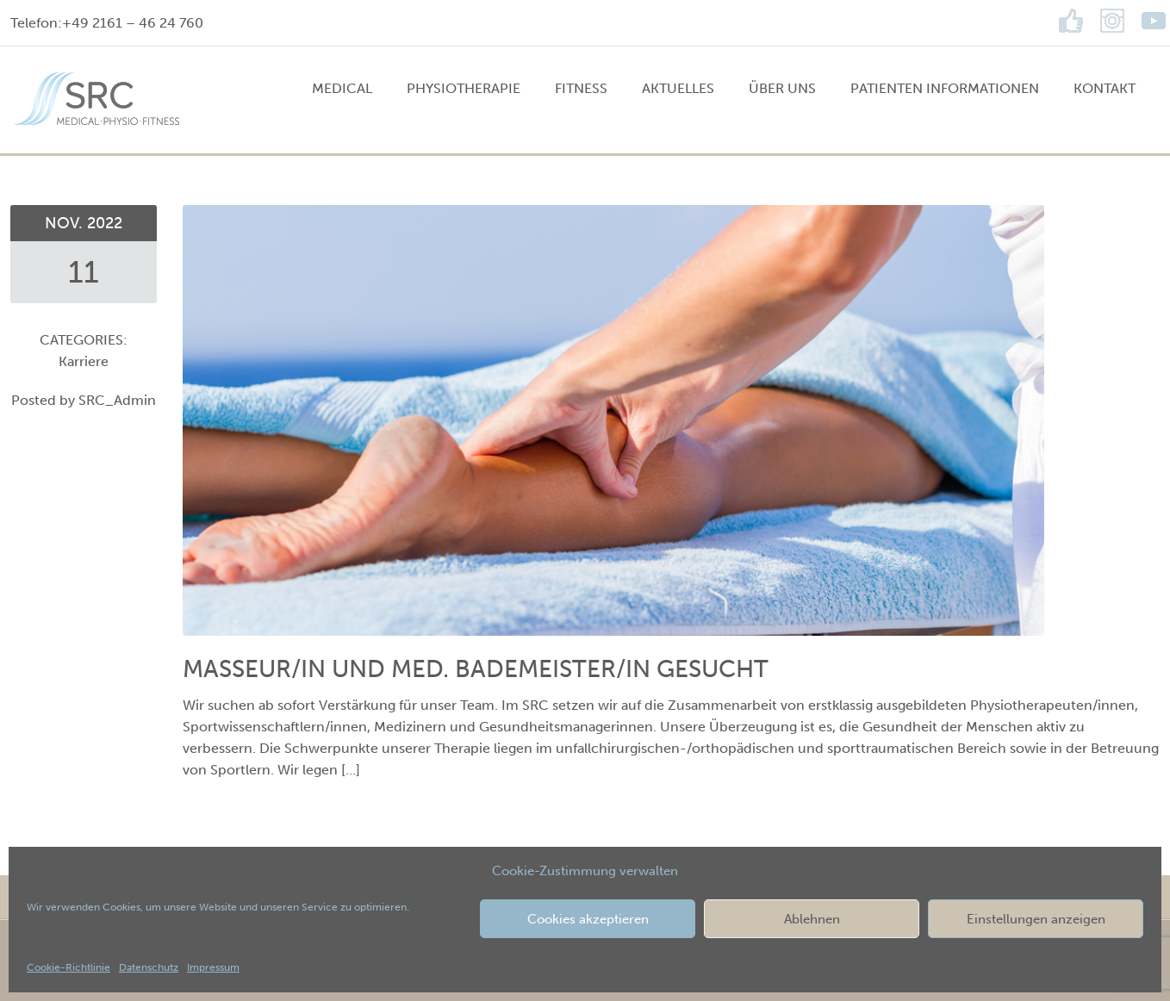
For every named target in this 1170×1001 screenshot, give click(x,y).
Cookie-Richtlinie (68, 967)
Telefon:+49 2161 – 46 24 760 (106, 23)
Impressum (213, 967)
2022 (104, 223)
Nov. (66, 223)
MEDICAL (342, 88)
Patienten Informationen (944, 88)
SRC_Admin (117, 400)
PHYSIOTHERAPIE (463, 88)
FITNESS (581, 88)
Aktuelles (678, 88)
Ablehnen (812, 919)
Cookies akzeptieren (588, 919)
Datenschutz (148, 967)
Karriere (84, 361)
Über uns (782, 88)
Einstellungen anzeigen (1036, 919)
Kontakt (1105, 88)
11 (83, 271)
